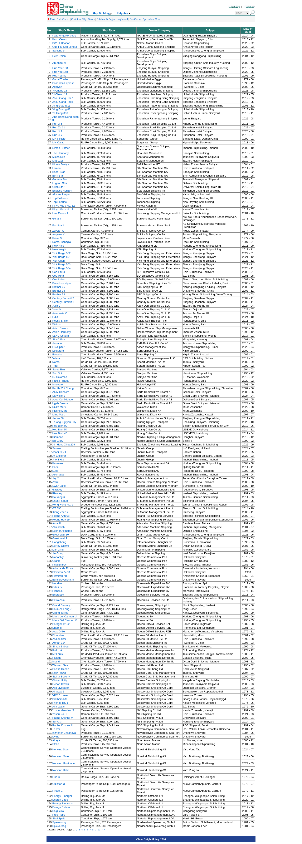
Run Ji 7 (57, 135)
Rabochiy (58, 557)
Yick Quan (58, 260)
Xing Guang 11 (61, 105)
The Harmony (60, 153)
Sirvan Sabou (60, 646)
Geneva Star (60, 179)
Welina (56, 324)
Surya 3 (57, 721)
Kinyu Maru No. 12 (63, 205)
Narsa (56, 362)
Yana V (56, 309)
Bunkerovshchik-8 (63, 579)
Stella (55, 744)
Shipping (122, 13)
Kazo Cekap (59, 39)
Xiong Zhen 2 (60, 512)
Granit (56, 560)
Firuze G (57, 790)
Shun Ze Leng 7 (62, 609)
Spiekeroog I (60, 822)
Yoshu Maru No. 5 (63, 710)
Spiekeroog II (60, 826)
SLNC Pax (58, 339)
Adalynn (57, 86)
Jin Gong (57, 553)
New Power (59, 672)
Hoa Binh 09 (59, 425)
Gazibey (57, 489)
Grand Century (61, 605)
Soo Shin (57, 373)
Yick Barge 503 (61, 264)
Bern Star (58, 175)
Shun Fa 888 (60, 500)
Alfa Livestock (60, 687)
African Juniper (61, 194)
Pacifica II (58, 225)
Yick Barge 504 (61, 268)
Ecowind (57, 354)
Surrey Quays (60, 545)
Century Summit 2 (63, 298)
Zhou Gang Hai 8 (62, 101)
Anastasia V (59, 313)
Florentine (58, 635)
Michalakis (58, 156)
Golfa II (56, 218)
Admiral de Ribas (62, 568)
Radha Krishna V (62, 717)
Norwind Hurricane (63, 763)
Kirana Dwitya (60, 164)
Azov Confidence (62, 399)
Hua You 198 (60, 68)
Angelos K (58, 234)
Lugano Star (59, 183)
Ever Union (59, 56)
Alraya (56, 740)
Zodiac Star (59, 639)
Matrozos (57, 160)
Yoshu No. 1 (59, 714)
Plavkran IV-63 (61, 572)
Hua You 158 (60, 71)
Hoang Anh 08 (60, 515)
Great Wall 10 (60, 534)
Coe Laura (58, 271)
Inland (56, 661)
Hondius (57, 583)
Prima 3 (57, 238)
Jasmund (57, 343)
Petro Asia (58, 600)
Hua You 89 (59, 75)
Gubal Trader (60, 79)
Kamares (57, 463)
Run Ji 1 (57, 131)
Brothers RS (59, 699)
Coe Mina (58, 275)
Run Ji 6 (57, 123)
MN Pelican (59, 138)
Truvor (56, 729)
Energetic (58, 594)
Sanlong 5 (58, 50)
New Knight (59, 249)
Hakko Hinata (60, 380)
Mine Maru (58, 414)
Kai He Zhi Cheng (63, 388)
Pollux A (57, 650)
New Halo (58, 245)
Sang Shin (58, 369)
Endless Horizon (62, 190)
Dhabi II (57, 627)
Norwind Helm (60, 770)
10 (99, 829)
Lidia (55, 317)
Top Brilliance (60, 198)
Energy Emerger (62, 796)
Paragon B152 (61, 624)
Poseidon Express (63, 83)
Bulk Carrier (63, 19)
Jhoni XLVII (59, 452)
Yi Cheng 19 (59, 94)
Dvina (55, 736)
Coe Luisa (58, 279)
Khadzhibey (59, 564)
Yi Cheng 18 (59, 90)
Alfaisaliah (58, 527)
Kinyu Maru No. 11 (63, 209)
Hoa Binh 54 (59, 429)
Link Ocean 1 (60, 213)
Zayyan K (58, 230)
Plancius (57, 590)
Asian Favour (60, 328)
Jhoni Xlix (58, 459)
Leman (56, 168)
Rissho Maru (60, 410)
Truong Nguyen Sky (64, 422)
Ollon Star (58, 186)
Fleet (52, 19)
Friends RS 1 (60, 702)
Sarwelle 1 (58, 395)
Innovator (58, 384)
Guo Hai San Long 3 (64, 46)
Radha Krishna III (62, 725)
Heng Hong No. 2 (62, 504)
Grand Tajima (60, 612)
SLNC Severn (60, 335)
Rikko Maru (59, 407)
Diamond (57, 437)
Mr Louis (57, 654)
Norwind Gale (60, 756)
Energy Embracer (62, 803)
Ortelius (57, 587)
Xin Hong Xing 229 (63, 444)
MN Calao (58, 142)
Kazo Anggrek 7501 (64, 35)
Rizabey (57, 493)
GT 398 (56, 508)
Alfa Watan (58, 706)
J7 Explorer (59, 455)
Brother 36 (58, 290)
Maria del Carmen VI (64, 616)
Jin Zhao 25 (59, 62)
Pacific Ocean (60, 669)
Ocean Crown (60, 684)
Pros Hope (58, 814)
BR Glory (57, 440)
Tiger (55, 365)
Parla (55, 467)
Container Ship (78, 19)
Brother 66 (58, 286)
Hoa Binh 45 (59, 433)
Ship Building (100, 13)
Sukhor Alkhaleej (62, 530)
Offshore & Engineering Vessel (112, 19)
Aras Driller (59, 631)
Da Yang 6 (58, 497)
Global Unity (59, 680)
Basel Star (58, 171)
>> (103, 829)
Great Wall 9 (59, 538)
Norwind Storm (61, 749)
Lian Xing (58, 549)
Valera (56, 358)
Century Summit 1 (63, 301)
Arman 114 (59, 642)
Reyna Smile (60, 320)
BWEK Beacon (61, 43)
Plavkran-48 (59, 575)
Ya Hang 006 (60, 113)
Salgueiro (58, 811)
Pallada (56, 657)
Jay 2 (55, 478)
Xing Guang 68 (61, 109)
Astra (55, 482)
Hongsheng (59, 542)
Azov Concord (60, 392)
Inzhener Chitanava (64, 732)
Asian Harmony (61, 332)
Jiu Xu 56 (58, 418)
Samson (57, 448)
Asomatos (58, 474)
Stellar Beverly (61, 676)
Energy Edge (60, 799)
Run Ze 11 (58, 127)
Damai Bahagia (61, 241)
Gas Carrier (135, 19)
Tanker (91, 19)
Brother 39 (58, 294)
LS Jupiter (58, 347)
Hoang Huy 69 (61, 519)
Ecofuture (58, 350)
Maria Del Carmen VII (65, 620)
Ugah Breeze (60, 403)
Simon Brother (61, 147)
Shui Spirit (58, 818)
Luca (55, 470)
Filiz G (56, 777)
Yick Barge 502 (61, 253)
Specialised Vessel (152, 19)
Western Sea (60, 665)
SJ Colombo (59, 377)
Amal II (56, 523)
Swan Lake (59, 485)
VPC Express (60, 695)
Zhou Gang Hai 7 (62, 98)
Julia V (56, 305)
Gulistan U (58, 783)
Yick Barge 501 (61, 256)
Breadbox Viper (61, 283)
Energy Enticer (61, 807)
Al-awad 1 (58, 691)
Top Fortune (59, 201)
